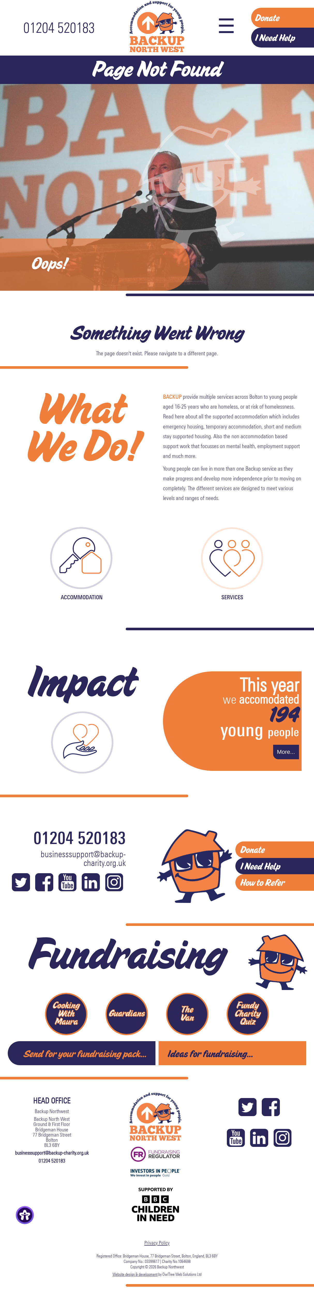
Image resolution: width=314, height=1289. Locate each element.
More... (286, 752)
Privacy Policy (157, 1242)
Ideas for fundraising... (210, 1053)
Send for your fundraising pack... (85, 1053)
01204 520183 (59, 28)
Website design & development (135, 1273)
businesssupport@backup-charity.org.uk (83, 858)
